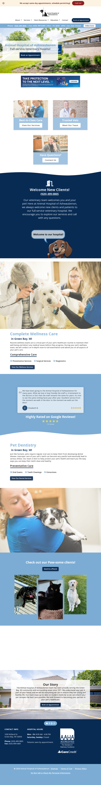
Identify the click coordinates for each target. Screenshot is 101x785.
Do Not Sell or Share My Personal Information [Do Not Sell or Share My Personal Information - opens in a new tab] (50, 773)
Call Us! (78, 3)
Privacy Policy (81, 768)
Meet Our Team (70, 132)
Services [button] (27, 20)
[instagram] (54, 723)
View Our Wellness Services (14, 367)
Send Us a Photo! (50, 569)
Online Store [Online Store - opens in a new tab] (89, 26)
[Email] (47, 723)
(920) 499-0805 (20, 26)
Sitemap (54, 768)
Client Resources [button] (40, 20)
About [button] (17, 20)
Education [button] (54, 20)
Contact (65, 20)
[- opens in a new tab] (49, 723)
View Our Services (31, 132)
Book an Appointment (81, 20)
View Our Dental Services (14, 478)
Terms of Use (66, 768)
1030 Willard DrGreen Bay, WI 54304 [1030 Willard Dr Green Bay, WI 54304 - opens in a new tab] (13, 735)
